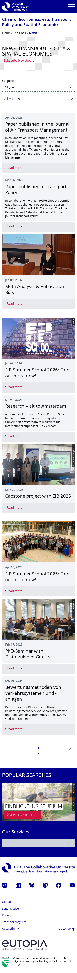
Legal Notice (10, 909)
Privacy (7, 915)
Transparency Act (14, 922)
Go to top (64, 929)
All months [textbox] (12, 99)
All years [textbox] (10, 87)
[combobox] (38, 87)
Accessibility (10, 929)
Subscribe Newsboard (19, 60)
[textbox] (38, 843)
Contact (7, 902)
